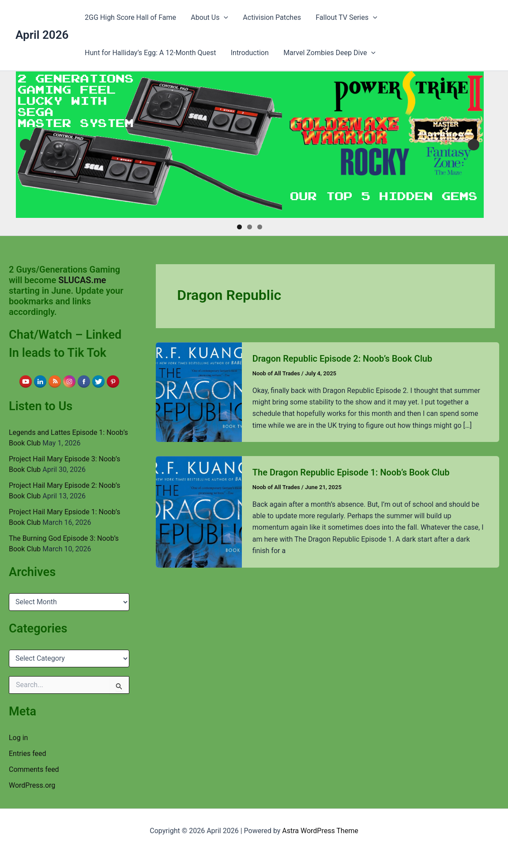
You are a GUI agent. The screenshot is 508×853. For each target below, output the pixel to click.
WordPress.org (32, 785)
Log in (18, 737)
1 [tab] (239, 226)
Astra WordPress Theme (320, 831)
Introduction (249, 53)
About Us (208, 17)
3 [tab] (259, 226)
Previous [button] (25, 144)
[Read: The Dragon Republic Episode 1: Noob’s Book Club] (198, 511)
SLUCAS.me (82, 280)
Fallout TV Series (344, 17)
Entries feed (27, 753)
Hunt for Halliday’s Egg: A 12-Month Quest (149, 53)
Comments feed (34, 769)
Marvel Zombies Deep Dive (328, 53)
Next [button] (473, 144)
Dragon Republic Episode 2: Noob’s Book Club (342, 358)
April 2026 (41, 34)
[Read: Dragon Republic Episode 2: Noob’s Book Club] (198, 391)
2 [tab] (249, 226)
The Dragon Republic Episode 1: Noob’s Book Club (351, 472)
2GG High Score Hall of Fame (130, 17)
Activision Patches (270, 17)
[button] (222, 17)
